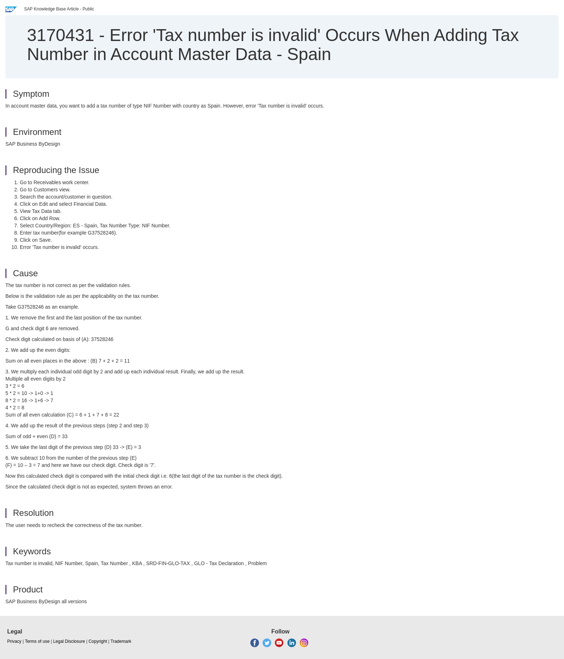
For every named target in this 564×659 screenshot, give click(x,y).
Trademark (120, 641)
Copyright (97, 641)
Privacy (14, 641)
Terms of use (37, 641)
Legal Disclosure (69, 641)
